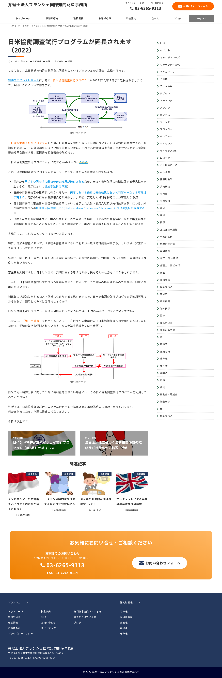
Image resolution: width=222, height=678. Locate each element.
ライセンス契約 (169, 150)
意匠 (162, 272)
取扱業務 (13, 622)
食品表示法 (166, 416)
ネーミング (166, 100)
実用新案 (165, 251)
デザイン (165, 93)
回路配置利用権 (169, 229)
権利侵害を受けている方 (87, 611)
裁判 (162, 387)
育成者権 (165, 351)
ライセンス (166, 143)
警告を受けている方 (85, 617)
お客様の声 (14, 628)
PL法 (163, 43)
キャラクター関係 (170, 64)
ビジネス (165, 114)
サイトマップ (48, 628)
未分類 (163, 294)
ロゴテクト (166, 157)
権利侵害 (165, 301)
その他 (163, 79)
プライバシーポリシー (20, 633)
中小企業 (165, 172)
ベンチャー (166, 136)
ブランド (165, 122)
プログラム (166, 129)
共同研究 (165, 186)
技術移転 (165, 279)
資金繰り (165, 401)
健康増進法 (166, 179)
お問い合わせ (48, 622)
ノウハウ (165, 107)
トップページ (15, 611)
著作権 (163, 358)
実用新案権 (126, 617)
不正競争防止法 (169, 165)
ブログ (77, 622)
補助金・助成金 (169, 394)
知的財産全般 (167, 330)
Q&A (43, 617)
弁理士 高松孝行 (54, 61)
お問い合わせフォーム (195, 6)
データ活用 (166, 86)
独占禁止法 (166, 322)
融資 (162, 380)
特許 (70, 61)
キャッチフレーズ (170, 57)
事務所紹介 (14, 617)
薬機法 (163, 373)
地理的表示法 (167, 244)
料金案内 (46, 611)
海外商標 (165, 308)
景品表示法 (166, 287)
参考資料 (37, 61)
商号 (162, 208)
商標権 (124, 628)
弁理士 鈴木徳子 (169, 258)
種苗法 (163, 344)
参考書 (163, 193)
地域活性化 (166, 236)
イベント (165, 50)
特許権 (124, 611)
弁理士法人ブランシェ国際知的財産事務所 (47, 4)
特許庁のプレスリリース (23, 80)
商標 (162, 215)
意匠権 (124, 622)
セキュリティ (167, 71)
